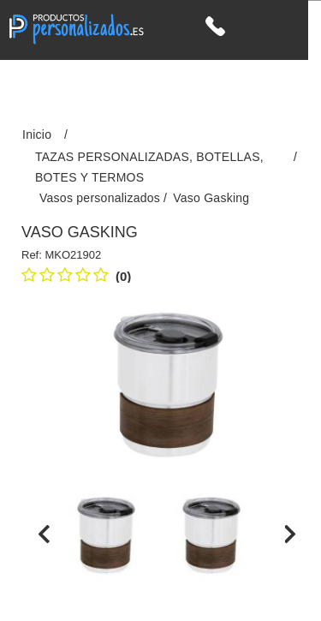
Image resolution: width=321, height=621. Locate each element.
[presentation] (44, 534)
